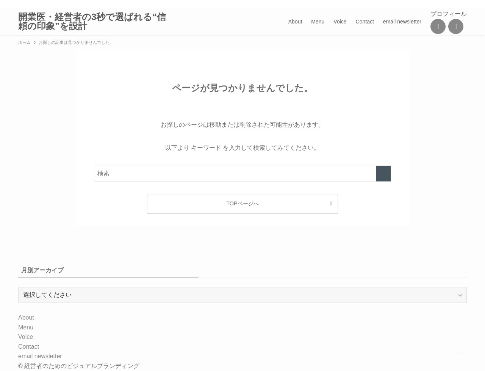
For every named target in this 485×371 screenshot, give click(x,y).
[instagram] (422, 4)
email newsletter (40, 356)
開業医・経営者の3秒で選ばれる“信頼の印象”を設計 (92, 21)
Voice (25, 337)
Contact (28, 346)
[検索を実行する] (383, 174)
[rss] (442, 4)
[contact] (452, 4)
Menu (25, 327)
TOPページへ (242, 203)
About (26, 317)
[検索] (462, 4)
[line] (432, 4)
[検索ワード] (242, 174)
